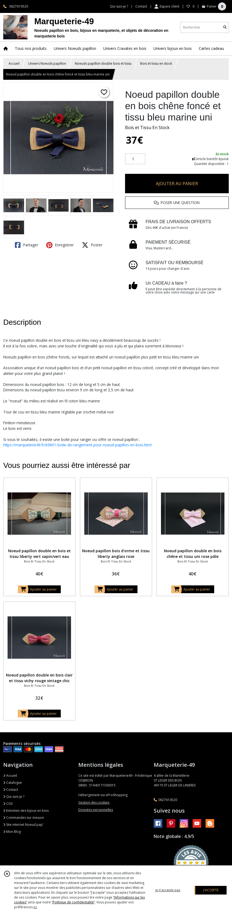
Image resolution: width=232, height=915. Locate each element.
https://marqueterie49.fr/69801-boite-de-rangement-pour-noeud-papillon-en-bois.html (77, 444)
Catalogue (12, 782)
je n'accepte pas (167, 890)
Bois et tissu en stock (156, 63)
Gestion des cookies (93, 802)
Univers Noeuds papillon (47, 63)
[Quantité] (135, 159)
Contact (141, 6)
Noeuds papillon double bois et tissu (103, 63)
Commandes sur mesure (23, 817)
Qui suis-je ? (13, 796)
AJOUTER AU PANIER (177, 184)
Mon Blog (12, 831)
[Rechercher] (224, 27)
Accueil (14, 63)
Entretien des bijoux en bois (26, 810)
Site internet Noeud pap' (23, 824)
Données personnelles (95, 809)
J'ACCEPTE (210, 890)
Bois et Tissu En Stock (147, 127)
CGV (8, 803)
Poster (92, 245)
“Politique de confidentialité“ (73, 902)
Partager (26, 245)
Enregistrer (60, 245)
